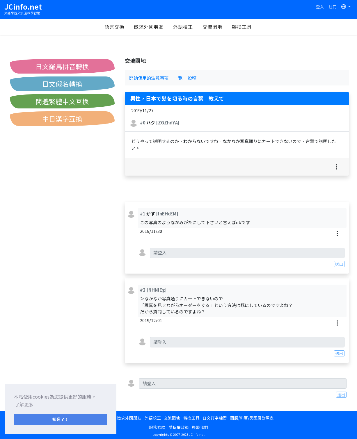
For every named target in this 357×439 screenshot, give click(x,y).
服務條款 (157, 427)
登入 (320, 7)
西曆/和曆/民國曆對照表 (252, 418)
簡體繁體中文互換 (62, 101)
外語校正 (183, 26)
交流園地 (212, 26)
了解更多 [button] (24, 404)
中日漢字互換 (62, 118)
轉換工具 (242, 26)
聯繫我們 (200, 427)
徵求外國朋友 (149, 26)
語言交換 (114, 26)
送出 (339, 264)
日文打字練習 (215, 418)
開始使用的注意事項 (148, 78)
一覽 (178, 78)
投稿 (192, 78)
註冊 (332, 7)
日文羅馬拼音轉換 (62, 66)
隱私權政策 (178, 427)
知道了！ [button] (60, 419)
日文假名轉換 (62, 83)
